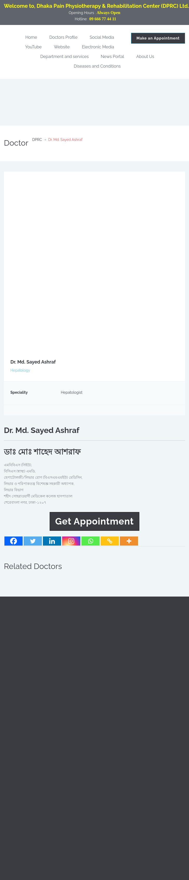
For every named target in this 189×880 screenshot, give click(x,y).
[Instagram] (71, 541)
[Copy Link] (110, 541)
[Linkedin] (52, 541)
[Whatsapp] (90, 541)
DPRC (37, 140)
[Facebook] (13, 541)
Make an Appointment (158, 38)
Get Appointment (94, 521)
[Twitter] (33, 541)
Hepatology (20, 370)
